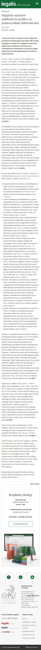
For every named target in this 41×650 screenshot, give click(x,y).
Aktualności (6, 11)
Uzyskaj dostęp (20, 524)
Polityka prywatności (31, 647)
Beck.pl (24, 619)
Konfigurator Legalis (29, 622)
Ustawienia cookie (28, 638)
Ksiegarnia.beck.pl (28, 631)
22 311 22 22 (12, 618)
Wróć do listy (34, 484)
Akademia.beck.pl (28, 635)
